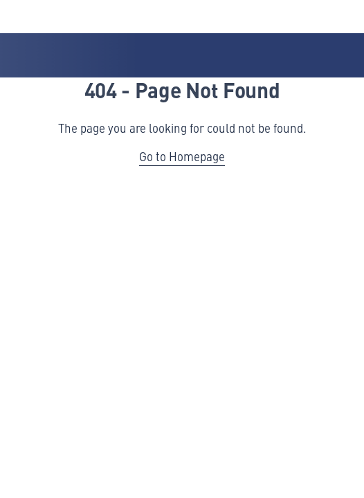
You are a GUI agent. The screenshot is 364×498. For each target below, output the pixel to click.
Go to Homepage (182, 156)
